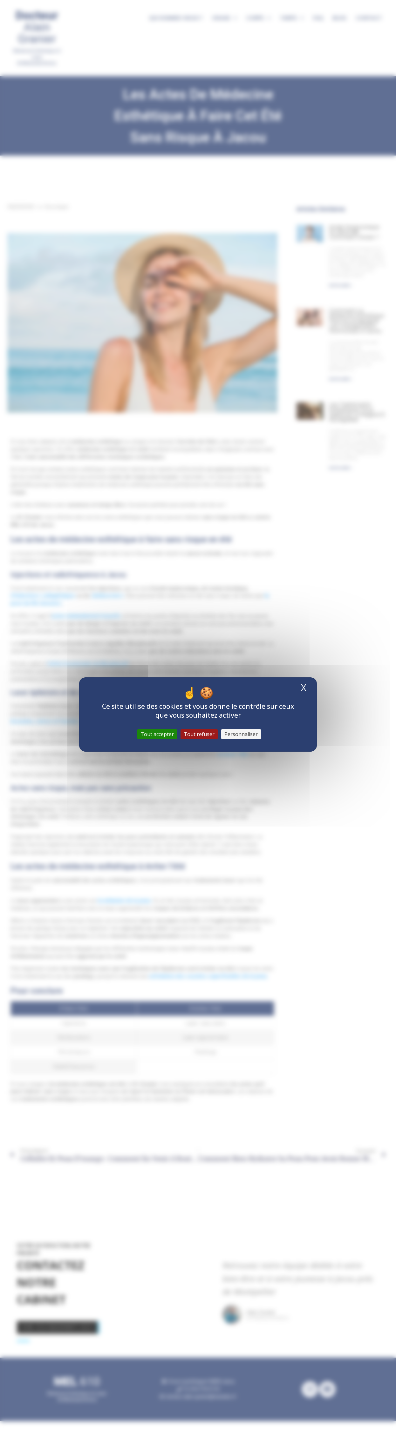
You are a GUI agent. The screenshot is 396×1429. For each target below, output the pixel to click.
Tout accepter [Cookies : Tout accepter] (157, 734)
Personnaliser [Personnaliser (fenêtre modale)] (241, 734)
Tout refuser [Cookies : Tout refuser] (199, 734)
